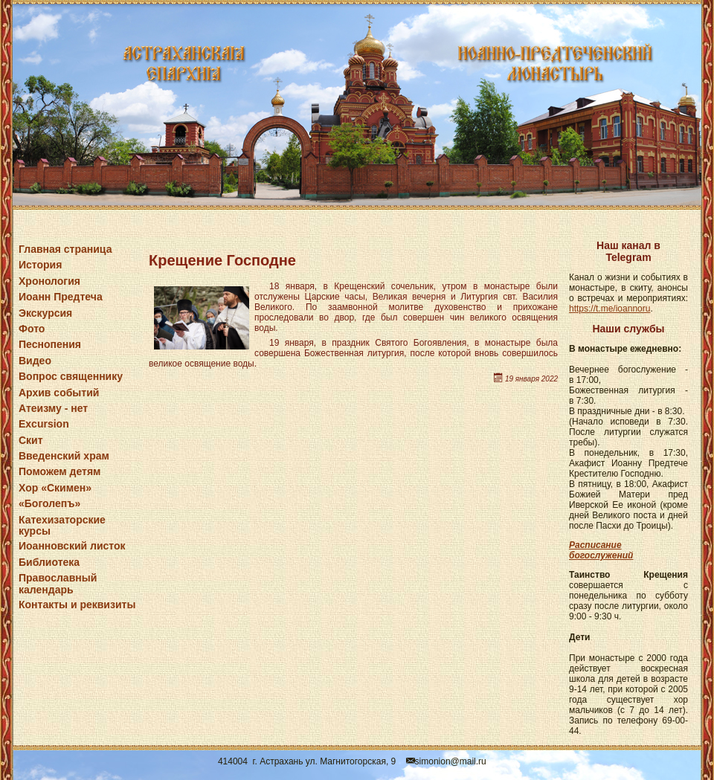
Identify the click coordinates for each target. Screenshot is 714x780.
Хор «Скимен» (55, 488)
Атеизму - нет (53, 408)
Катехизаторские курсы (62, 525)
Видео (35, 361)
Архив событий (59, 393)
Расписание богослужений (601, 550)
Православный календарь (58, 583)
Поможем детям (59, 471)
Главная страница (65, 249)
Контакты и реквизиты (77, 604)
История (40, 265)
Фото (32, 329)
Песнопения (50, 344)
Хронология (49, 281)
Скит (31, 440)
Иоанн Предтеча (61, 297)
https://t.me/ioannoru (609, 308)
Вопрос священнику (71, 376)
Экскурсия (45, 313)
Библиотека (49, 562)
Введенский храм (64, 456)
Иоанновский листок (72, 546)
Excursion (44, 424)
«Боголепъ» (49, 503)
